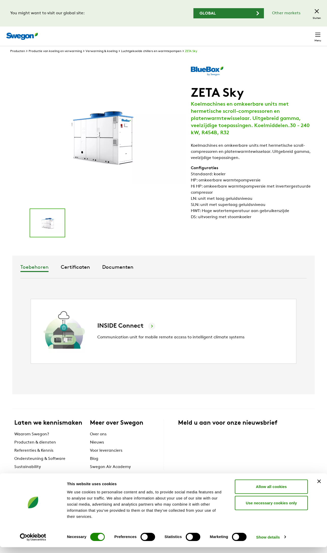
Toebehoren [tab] (121, 276)
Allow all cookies (271, 492)
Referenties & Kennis (33, 460)
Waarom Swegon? (31, 444)
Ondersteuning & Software (39, 468)
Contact (308, 33)
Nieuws (97, 452)
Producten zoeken (183, 33)
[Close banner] (319, 487)
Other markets (286, 13)
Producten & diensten (35, 452)
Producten (17, 60)
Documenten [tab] (204, 276)
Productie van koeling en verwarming (55, 60)
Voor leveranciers (106, 460)
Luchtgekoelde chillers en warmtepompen (151, 60)
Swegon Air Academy (110, 476)
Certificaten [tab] (162, 276)
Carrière (263, 33)
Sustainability (27, 476)
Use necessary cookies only (271, 509)
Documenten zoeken (229, 34)
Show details (268, 543)
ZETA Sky (191, 60)
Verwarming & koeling (102, 60)
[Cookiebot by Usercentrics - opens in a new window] (33, 543)
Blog (94, 468)
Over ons (98, 444)
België (285, 33)
